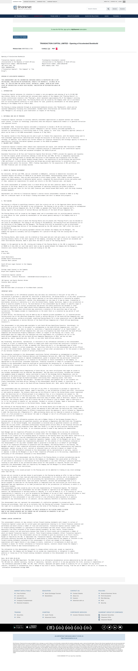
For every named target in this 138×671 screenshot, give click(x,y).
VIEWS (106, 16)
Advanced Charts (49, 617)
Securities (18, 615)
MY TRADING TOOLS (20, 16)
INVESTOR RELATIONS (92, 16)
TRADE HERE (54, 16)
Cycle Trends (47, 615)
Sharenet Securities (106, 615)
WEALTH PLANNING (73, 16)
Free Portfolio (20, 593)
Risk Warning (104, 598)
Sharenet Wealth (105, 619)
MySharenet (75, 29)
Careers (74, 598)
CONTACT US (114, 1)
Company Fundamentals (23, 600)
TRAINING (116, 16)
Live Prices (19, 596)
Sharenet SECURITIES (29, 1)
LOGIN (120, 1)
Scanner (122, 9)
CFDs (17, 617)
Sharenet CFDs (41, 1)
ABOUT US (106, 1)
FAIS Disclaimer (105, 596)
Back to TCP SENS (20, 37)
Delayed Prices (20, 598)
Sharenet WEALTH (52, 1)
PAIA (101, 600)
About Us (74, 596)
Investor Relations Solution (80, 615)
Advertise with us (77, 600)
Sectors (115, 9)
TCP (48, 48)
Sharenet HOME (17, 1)
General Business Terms (108, 593)
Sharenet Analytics (21, 603)
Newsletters (47, 596)
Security (102, 603)
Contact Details (76, 593)
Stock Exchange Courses (51, 593)
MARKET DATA (38, 16)
